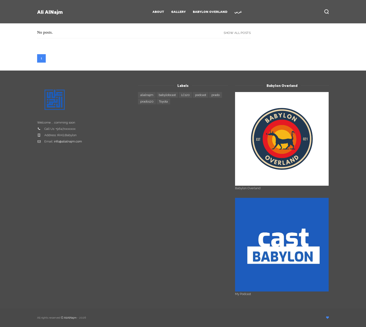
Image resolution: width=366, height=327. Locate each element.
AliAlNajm (70, 317)
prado (215, 95)
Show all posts (237, 33)
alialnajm (146, 95)
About (158, 11)
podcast (200, 95)
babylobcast (167, 95)
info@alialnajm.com (68, 141)
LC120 (185, 95)
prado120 (147, 101)
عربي (238, 11)
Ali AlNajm (50, 11)
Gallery (178, 11)
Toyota (163, 101)
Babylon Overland (210, 11)
